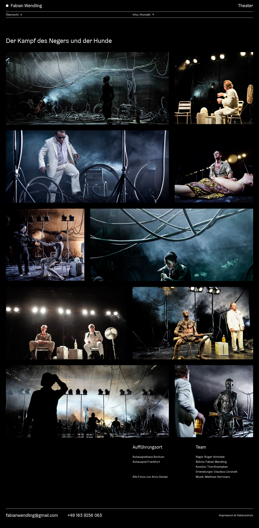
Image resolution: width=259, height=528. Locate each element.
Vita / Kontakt (141, 14)
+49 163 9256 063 (84, 515)
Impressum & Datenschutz (236, 515)
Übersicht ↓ (14, 14)
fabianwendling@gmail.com (32, 515)
